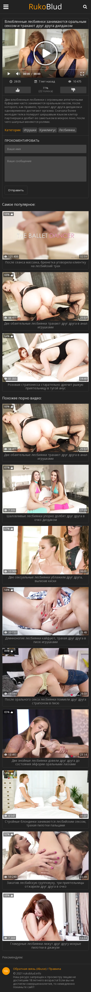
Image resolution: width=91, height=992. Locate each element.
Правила (55, 969)
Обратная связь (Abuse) (29, 969)
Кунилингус (47, 130)
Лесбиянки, (67, 130)
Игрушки (30, 130)
